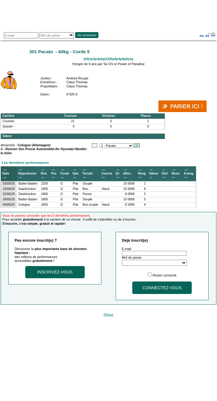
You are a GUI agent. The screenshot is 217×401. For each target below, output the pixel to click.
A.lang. (189, 173)
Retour (108, 314)
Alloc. (127, 173)
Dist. (44, 173)
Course (106, 173)
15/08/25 (9, 189)
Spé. (76, 173)
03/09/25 (9, 183)
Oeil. (164, 173)
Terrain (87, 173)
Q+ (118, 173)
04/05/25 (9, 204)
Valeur (153, 173)
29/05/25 (9, 199)
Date (5, 173)
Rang (142, 173)
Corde (64, 173)
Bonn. (176, 173)
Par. (54, 173)
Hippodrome (27, 173)
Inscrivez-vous (55, 272)
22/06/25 (9, 194)
